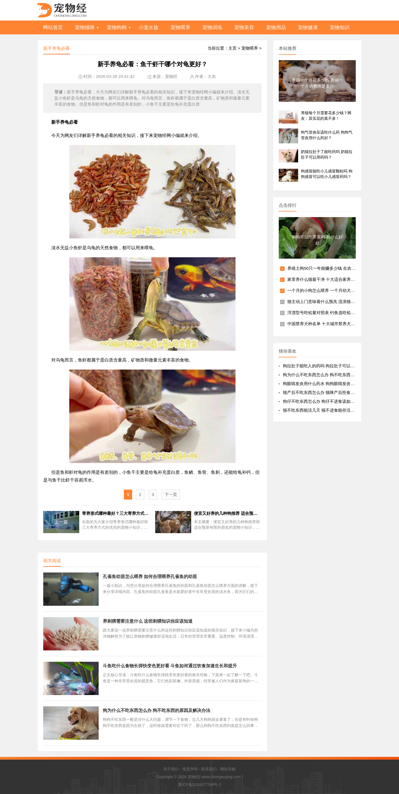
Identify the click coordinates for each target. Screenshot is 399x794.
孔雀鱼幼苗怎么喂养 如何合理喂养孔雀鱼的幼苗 (150, 576)
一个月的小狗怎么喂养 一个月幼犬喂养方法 (327, 290)
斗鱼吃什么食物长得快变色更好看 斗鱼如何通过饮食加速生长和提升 (170, 665)
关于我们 (171, 769)
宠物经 (171, 76)
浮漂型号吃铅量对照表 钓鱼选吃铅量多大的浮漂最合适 (337, 312)
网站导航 (228, 769)
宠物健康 (308, 27)
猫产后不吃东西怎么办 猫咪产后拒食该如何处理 (327, 392)
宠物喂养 (180, 27)
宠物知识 (340, 27)
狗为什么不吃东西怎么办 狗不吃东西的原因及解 (327, 374)
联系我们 (209, 769)
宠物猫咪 (85, 27)
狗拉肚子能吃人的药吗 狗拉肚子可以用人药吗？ (327, 365)
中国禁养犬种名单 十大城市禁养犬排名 (323, 323)
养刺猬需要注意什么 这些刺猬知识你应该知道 (148, 621)
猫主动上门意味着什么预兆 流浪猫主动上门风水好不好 (337, 301)
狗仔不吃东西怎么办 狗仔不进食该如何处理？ (325, 401)
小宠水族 (148, 27)
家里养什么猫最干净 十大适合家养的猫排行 (327, 279)
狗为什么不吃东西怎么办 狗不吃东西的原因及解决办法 (156, 710)
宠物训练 (212, 27)
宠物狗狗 (117, 27)
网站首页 (53, 27)
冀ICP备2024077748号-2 (199, 784)
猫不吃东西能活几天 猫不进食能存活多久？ (323, 410)
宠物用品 (276, 27)
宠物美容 (244, 27)
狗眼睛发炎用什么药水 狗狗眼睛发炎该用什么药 (327, 383)
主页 (232, 48)
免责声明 (190, 769)
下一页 (171, 494)
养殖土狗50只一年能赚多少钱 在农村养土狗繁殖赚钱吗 (338, 268)
